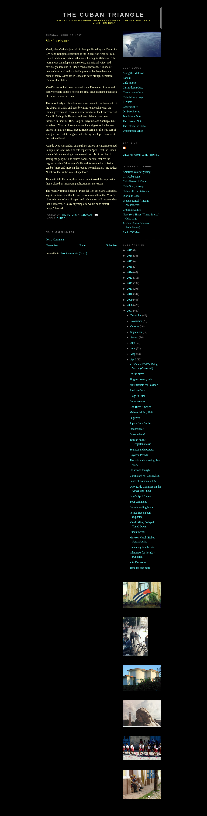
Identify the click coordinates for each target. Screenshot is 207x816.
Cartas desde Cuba (133, 87)
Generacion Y (130, 106)
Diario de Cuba (131, 195)
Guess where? (137, 434)
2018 (130, 255)
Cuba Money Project (134, 97)
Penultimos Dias (132, 116)
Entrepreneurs (137, 401)
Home (82, 245)
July (133, 342)
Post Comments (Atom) (74, 253)
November (136, 321)
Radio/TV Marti (131, 232)
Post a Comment (55, 239)
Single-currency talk (141, 379)
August (134, 337)
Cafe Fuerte (129, 82)
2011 (130, 288)
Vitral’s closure (138, 562)
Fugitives (135, 417)
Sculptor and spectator (142, 449)
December (136, 315)
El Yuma (127, 101)
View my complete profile (141, 155)
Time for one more (140, 567)
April (133, 359)
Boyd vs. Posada (139, 454)
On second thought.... (141, 470)
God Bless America (140, 406)
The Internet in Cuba (134, 126)
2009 (130, 299)
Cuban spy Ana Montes (142, 547)
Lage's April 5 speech (141, 496)
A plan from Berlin (140, 423)
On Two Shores (131, 111)
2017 (130, 261)
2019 (130, 250)
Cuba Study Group (133, 186)
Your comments (138, 501)
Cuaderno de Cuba (133, 92)
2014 (130, 272)
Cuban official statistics (136, 191)
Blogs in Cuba (137, 395)
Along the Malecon (133, 73)
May (133, 353)
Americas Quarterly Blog (137, 171)
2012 (130, 283)
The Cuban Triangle (104, 15)
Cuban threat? (137, 531)
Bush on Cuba (137, 390)
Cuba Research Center (135, 181)
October (135, 326)
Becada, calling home (141, 507)
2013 (130, 277)
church (62, 218)
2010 (130, 294)
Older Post (112, 245)
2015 (130, 266)
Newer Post (52, 245)
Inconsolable (137, 428)
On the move (137, 373)
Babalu (127, 77)
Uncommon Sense (133, 130)
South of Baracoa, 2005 (143, 481)
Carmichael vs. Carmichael (145, 475)
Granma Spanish (132, 209)
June (133, 348)
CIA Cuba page (131, 176)
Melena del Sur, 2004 (141, 412)
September (136, 332)
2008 (130, 305)
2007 (130, 310)
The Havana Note (132, 121)
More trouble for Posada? (144, 384)
